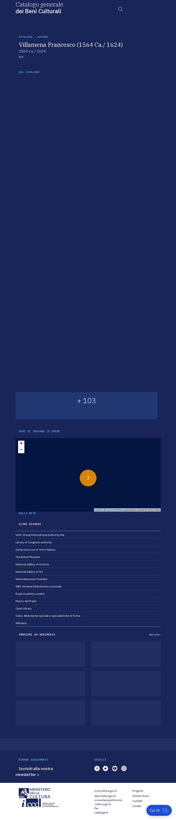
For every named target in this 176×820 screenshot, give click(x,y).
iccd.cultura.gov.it (105, 791)
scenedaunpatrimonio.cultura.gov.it (108, 802)
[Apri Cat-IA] (159, 810)
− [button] (21, 450)
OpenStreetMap (114, 509)
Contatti (137, 801)
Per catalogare (101, 810)
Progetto (138, 791)
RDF (21, 57)
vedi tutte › (155, 634)
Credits (137, 806)
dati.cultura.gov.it (105, 796)
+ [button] (21, 444)
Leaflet (98, 509)
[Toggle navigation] (120, 8)
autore (43, 37)
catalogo (26, 37)
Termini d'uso (140, 796)
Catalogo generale (39, 7)
